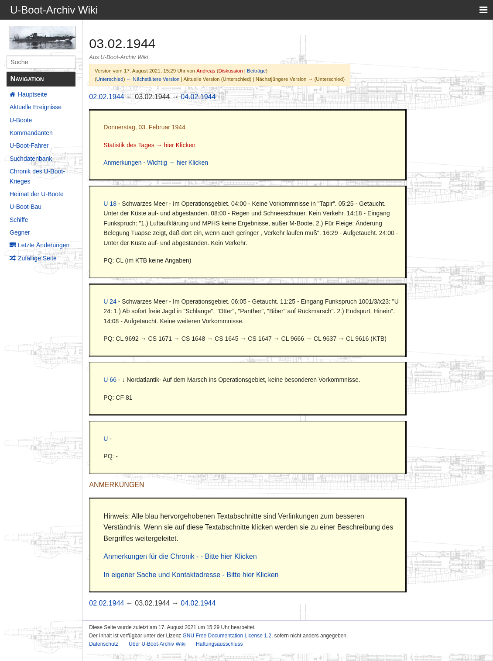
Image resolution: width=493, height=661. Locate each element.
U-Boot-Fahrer (29, 145)
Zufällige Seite (37, 258)
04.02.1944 (198, 96)
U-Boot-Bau (25, 206)
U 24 (109, 301)
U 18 (109, 203)
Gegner (20, 232)
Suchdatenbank (31, 158)
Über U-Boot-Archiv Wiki (157, 644)
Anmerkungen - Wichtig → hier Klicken (155, 162)
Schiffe (19, 219)
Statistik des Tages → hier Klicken (149, 145)
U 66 (109, 379)
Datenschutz (103, 644)
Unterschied (109, 79)
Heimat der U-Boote (37, 193)
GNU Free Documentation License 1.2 (226, 636)
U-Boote (21, 120)
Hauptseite (32, 94)
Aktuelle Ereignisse (36, 107)
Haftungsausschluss (219, 644)
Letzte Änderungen (43, 245)
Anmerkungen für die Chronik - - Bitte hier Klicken (180, 556)
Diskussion (231, 70)
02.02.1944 (106, 96)
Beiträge (256, 70)
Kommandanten (31, 132)
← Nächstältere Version (153, 79)
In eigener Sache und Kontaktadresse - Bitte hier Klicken (190, 574)
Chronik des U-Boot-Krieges (37, 176)
